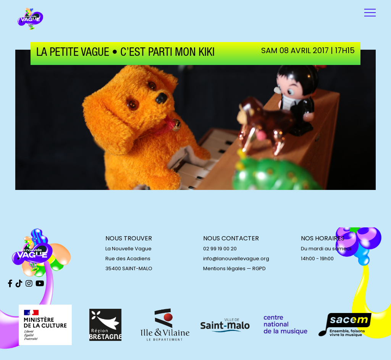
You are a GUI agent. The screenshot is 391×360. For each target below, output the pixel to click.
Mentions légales (224, 268)
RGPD (259, 268)
